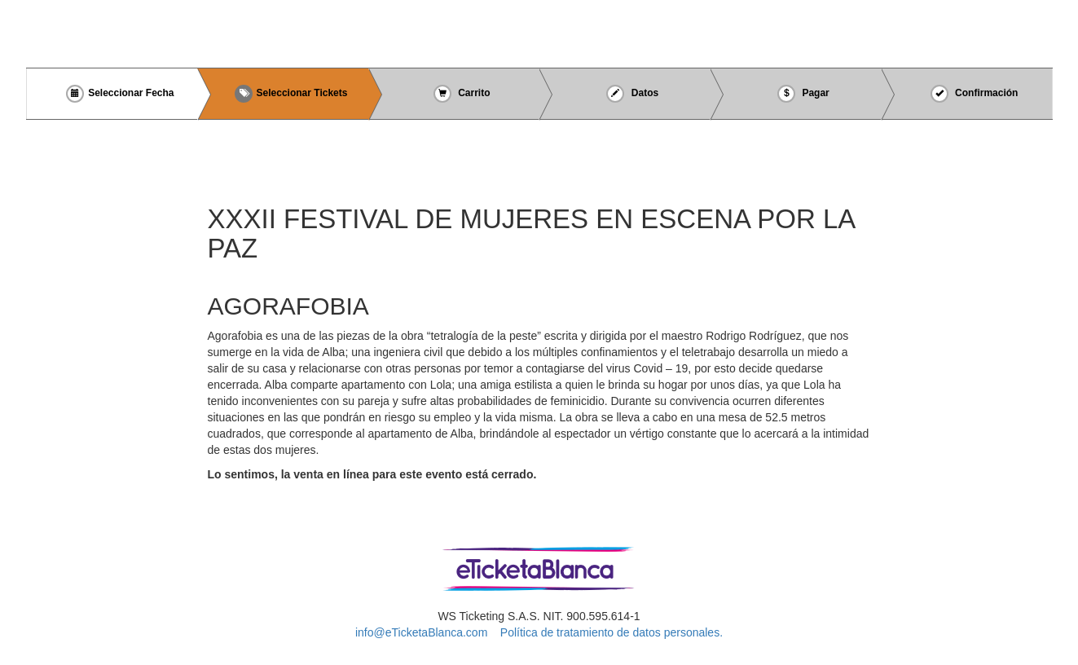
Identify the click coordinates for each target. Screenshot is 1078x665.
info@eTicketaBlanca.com (421, 632)
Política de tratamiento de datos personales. (611, 632)
